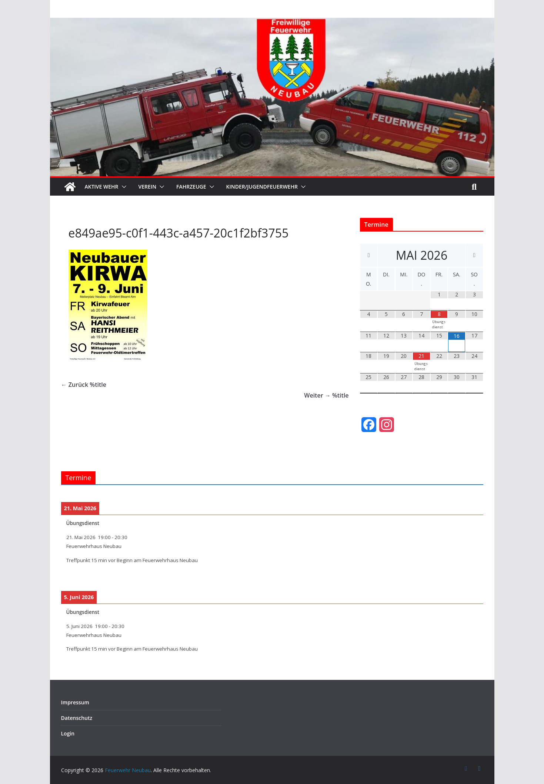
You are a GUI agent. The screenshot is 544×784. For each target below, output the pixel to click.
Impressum (75, 702)
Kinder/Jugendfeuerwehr (262, 186)
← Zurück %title (83, 385)
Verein (147, 186)
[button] (123, 187)
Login (68, 733)
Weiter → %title (326, 395)
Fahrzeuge (191, 186)
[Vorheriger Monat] (369, 255)
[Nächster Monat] (474, 255)
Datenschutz (77, 717)
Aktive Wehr (102, 186)
